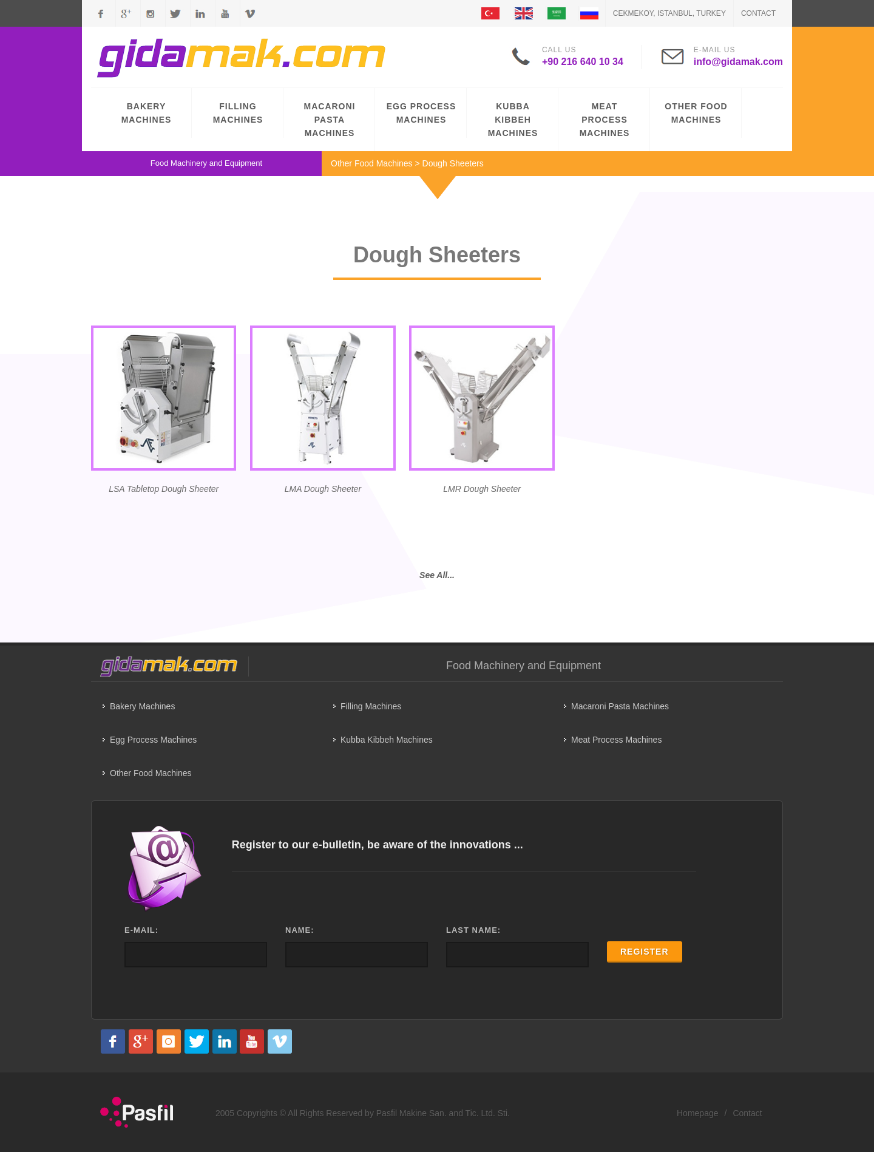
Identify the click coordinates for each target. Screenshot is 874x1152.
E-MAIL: (141, 930)
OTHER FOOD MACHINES (696, 112)
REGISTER (644, 951)
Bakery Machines (142, 706)
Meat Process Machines (616, 740)
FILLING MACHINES (238, 112)
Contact (758, 13)
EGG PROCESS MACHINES (421, 112)
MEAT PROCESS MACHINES (605, 119)
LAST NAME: (473, 930)
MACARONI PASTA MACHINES (330, 119)
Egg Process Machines (153, 740)
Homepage (698, 1113)
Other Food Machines (372, 163)
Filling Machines (370, 706)
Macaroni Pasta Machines (620, 706)
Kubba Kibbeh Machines (386, 740)
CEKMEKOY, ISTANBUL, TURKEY (669, 13)
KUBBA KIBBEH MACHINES (513, 119)
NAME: (299, 930)
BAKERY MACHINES (146, 112)
